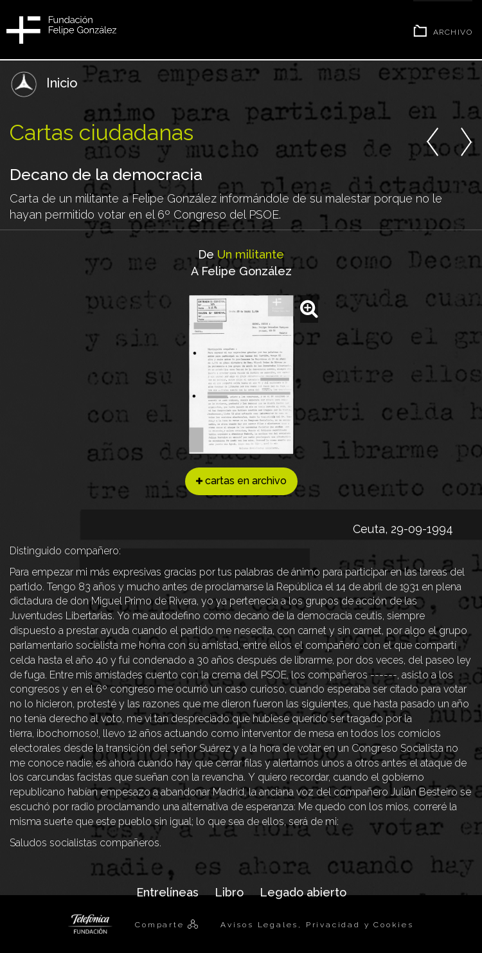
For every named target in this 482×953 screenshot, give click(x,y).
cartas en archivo (241, 481)
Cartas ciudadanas (101, 132)
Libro (229, 892)
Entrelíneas (167, 892)
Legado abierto (303, 892)
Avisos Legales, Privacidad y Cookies (317, 924)
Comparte (161, 924)
